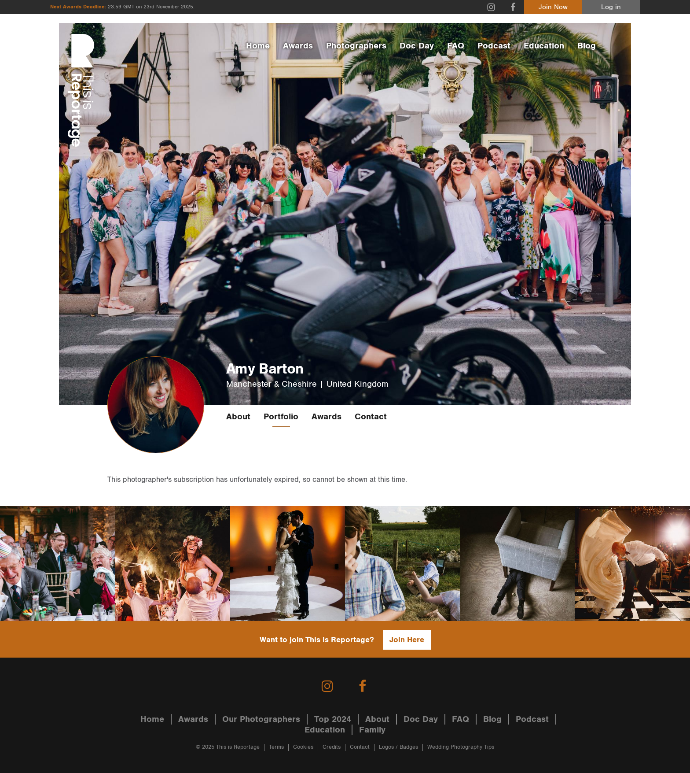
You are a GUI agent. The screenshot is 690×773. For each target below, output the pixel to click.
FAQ (455, 46)
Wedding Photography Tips (460, 747)
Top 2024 (332, 719)
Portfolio (281, 416)
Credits (332, 747)
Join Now (553, 7)
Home (258, 46)
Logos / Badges (398, 747)
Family (372, 730)
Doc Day (417, 46)
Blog (586, 46)
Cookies (303, 747)
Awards (298, 46)
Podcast (493, 46)
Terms (276, 747)
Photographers (356, 46)
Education (544, 46)
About (238, 416)
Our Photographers (261, 719)
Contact (371, 416)
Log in (611, 7)
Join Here (406, 639)
